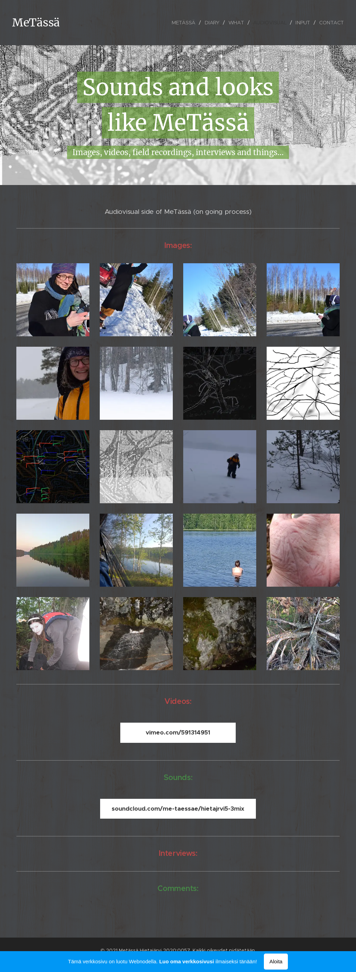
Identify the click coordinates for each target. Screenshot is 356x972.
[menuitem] (185, 22)
